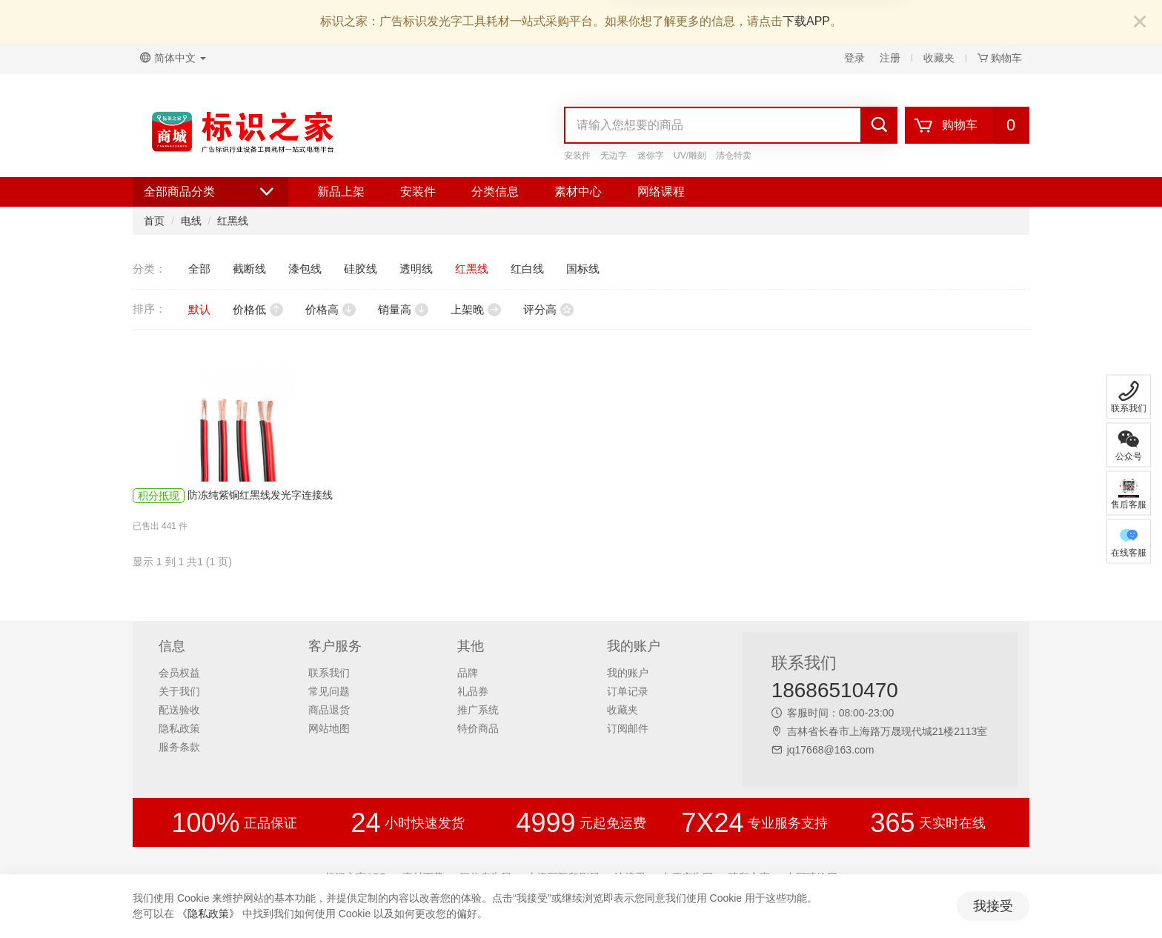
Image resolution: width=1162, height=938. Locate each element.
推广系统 (478, 710)
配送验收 (179, 710)
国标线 (583, 268)
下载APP (806, 21)
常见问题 (329, 691)
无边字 (613, 155)
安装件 (577, 155)
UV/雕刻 (690, 155)
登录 (854, 58)
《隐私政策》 (208, 913)
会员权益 (179, 673)
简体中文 (173, 58)
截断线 (249, 268)
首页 (154, 221)
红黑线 (232, 221)
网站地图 (329, 728)
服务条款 (179, 747)
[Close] (1139, 22)
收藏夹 (938, 58)
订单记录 (627, 691)
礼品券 (472, 691)
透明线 (416, 268)
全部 (199, 268)
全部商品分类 (210, 192)
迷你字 (650, 155)
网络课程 (661, 191)
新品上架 (341, 191)
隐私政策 (179, 728)
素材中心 (578, 191)
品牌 (467, 673)
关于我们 (179, 691)
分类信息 (495, 191)
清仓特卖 (733, 155)
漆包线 (305, 268)
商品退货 (329, 710)
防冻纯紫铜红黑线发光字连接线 (260, 495)
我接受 (993, 906)
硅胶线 (360, 268)
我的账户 (627, 673)
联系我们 (329, 673)
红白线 (527, 268)
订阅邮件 (627, 728)
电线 (191, 221)
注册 (890, 58)
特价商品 (478, 728)
